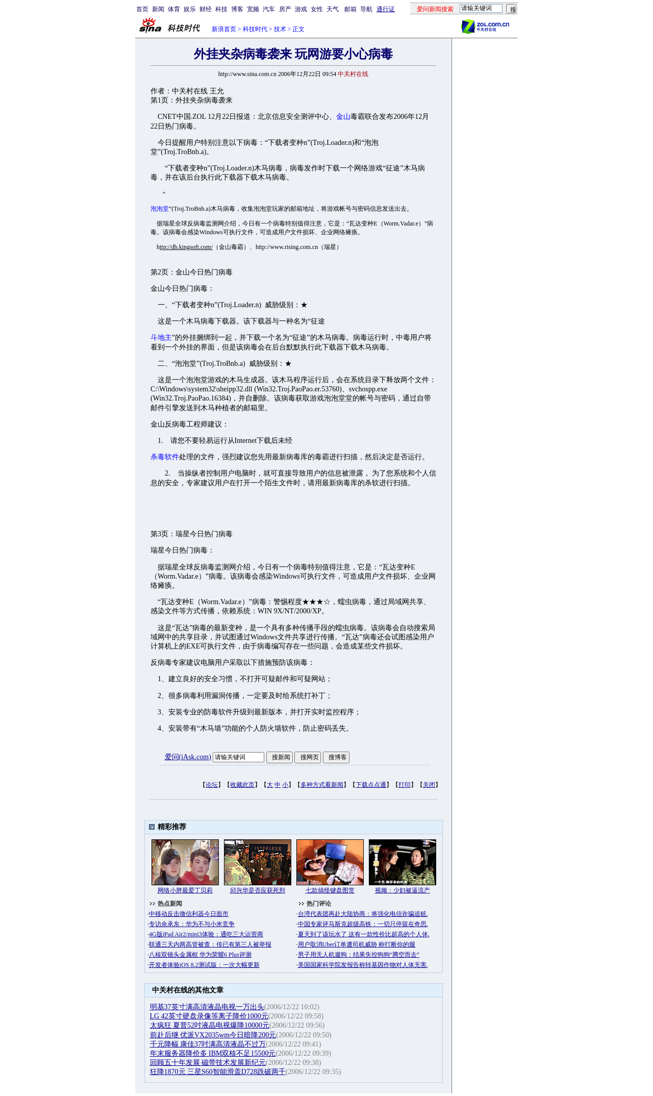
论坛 (212, 784)
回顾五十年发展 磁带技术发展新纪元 (208, 1062)
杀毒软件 (164, 457)
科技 (221, 9)
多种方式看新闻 (321, 784)
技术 (280, 29)
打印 (404, 784)
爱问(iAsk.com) (188, 757)
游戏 (301, 9)
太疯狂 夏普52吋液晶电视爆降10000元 (210, 1025)
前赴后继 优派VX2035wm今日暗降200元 (213, 1035)
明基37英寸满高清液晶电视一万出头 (207, 1007)
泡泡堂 (159, 208)
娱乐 (190, 9)
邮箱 (350, 9)
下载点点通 (371, 784)
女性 (317, 9)
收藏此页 (242, 784)
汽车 (269, 9)
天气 (332, 9)
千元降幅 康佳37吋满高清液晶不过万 (208, 1044)
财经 (205, 9)
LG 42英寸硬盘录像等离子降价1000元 (209, 1016)
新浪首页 (224, 29)
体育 (174, 9)
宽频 (253, 9)
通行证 (385, 9)
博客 (237, 9)
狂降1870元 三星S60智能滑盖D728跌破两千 (218, 1072)
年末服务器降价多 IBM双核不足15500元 (213, 1053)
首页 (142, 9)
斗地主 (161, 337)
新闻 (158, 9)
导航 (366, 9)
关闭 (429, 784)
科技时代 (255, 29)
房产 (285, 9)
